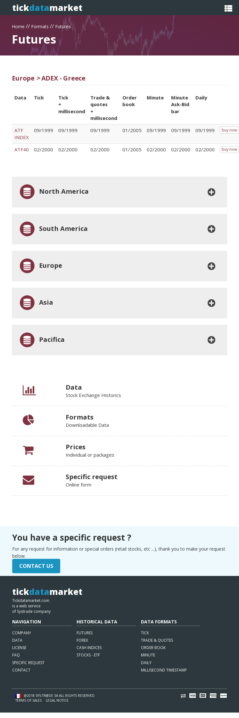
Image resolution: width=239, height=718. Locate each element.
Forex (82, 640)
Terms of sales (28, 700)
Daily (146, 662)
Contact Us (36, 566)
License (19, 647)
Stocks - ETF (88, 655)
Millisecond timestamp (164, 670)
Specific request (28, 662)
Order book (153, 647)
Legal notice (57, 700)
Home (18, 25)
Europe (40, 266)
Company (21, 633)
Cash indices (89, 647)
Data (17, 640)
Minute (148, 655)
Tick (145, 633)
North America (53, 191)
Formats (40, 25)
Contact (21, 670)
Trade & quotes (157, 640)
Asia (36, 302)
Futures (63, 25)
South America (53, 229)
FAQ (16, 655)
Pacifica (41, 340)
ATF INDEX (21, 133)
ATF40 (21, 149)
